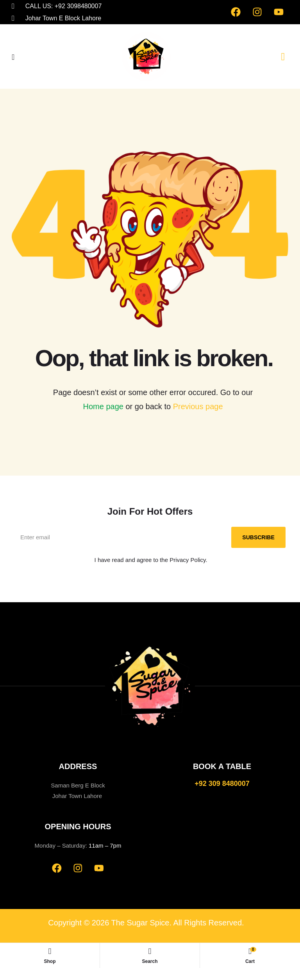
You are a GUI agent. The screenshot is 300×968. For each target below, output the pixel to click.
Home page (103, 406)
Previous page (198, 406)
